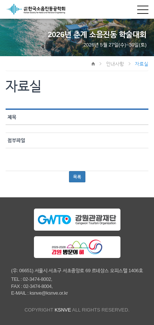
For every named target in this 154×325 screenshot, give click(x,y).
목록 (77, 176)
